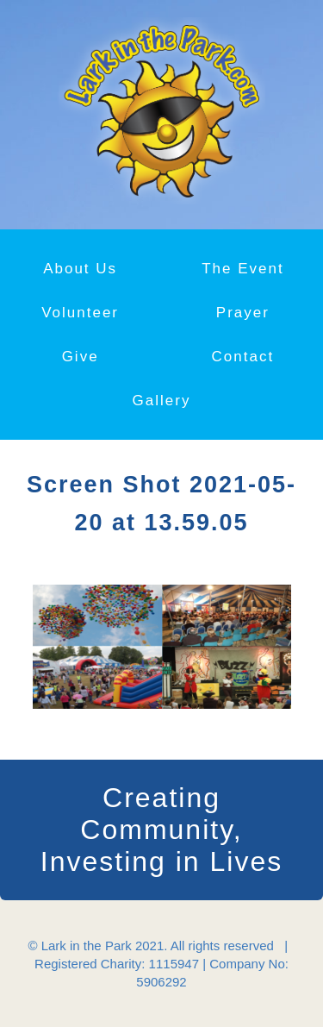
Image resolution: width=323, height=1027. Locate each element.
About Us (80, 268)
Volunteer (80, 312)
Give (80, 356)
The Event (243, 268)
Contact (243, 356)
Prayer (243, 312)
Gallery (162, 400)
